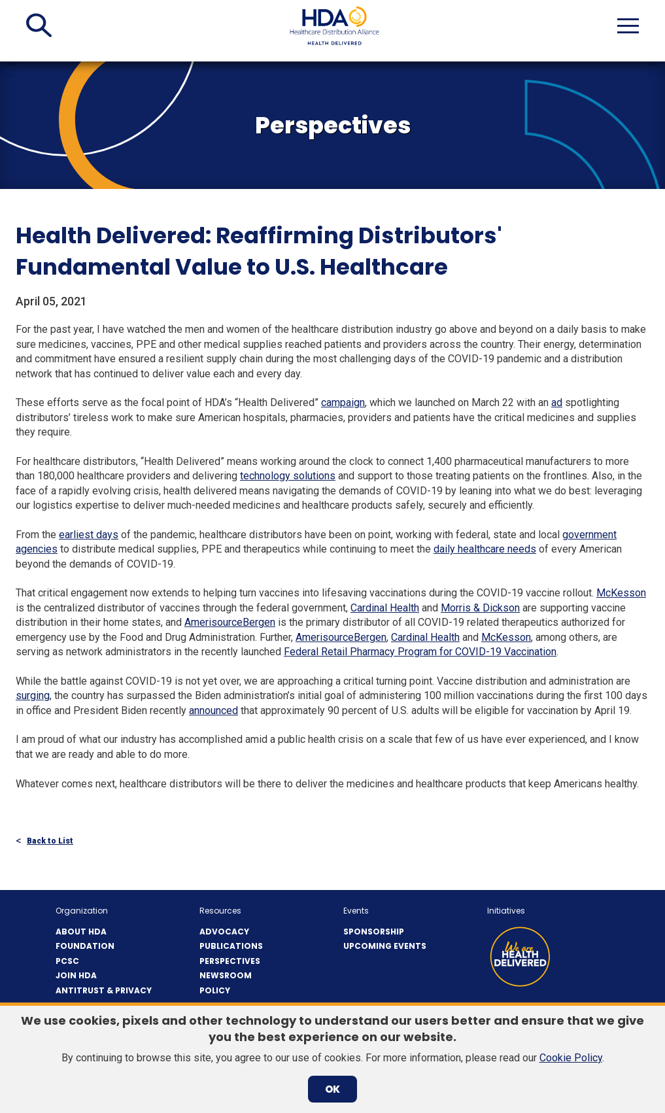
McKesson (621, 593)
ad (556, 402)
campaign (343, 402)
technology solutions (287, 476)
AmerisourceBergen (229, 622)
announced (213, 710)
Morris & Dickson (480, 608)
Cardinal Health (384, 608)
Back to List (50, 841)
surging (33, 695)
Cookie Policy (570, 1058)
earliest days (88, 534)
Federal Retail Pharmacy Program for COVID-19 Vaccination (420, 651)
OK (332, 1089)
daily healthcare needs (485, 549)
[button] (39, 25)
